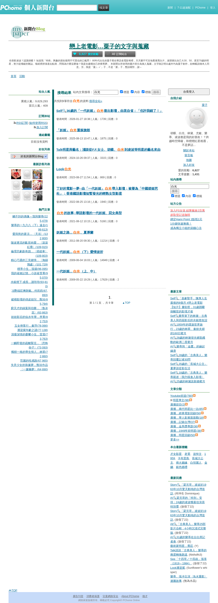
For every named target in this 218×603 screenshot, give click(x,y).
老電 (187, 454)
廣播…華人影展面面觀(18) (187, 417)
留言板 (189, 155)
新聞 (170, 7)
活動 (22, 76)
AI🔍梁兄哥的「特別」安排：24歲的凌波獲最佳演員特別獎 (187, 502)
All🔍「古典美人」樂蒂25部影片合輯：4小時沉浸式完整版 (188, 528)
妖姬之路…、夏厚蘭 (74, 232)
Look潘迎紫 (177, 567)
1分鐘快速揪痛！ (181, 223)
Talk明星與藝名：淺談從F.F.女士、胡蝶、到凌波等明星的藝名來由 (108, 149)
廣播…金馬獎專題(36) (184, 426)
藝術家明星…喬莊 (181, 546)
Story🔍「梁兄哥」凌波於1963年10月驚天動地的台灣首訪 (188, 489)
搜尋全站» (95, 101)
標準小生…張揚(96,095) (32, 268)
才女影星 (176, 454)
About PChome (130, 596)
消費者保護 (92, 596)
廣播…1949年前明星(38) (186, 430)
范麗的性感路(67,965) (34, 360)
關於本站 (189, 150)
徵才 (145, 596)
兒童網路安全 (110, 596)
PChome (200, 7)
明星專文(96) (181, 400)
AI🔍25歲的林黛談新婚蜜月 (187, 381)
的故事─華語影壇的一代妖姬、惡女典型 (89, 213)
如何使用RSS (38, 123)
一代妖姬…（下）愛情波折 (79, 252)
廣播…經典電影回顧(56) (185, 413)
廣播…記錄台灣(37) (182, 422)
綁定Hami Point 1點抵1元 (186, 219)
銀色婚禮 (181, 467)
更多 (174, 439)
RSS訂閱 (22, 123)
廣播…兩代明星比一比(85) (187, 409)
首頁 (13, 76)
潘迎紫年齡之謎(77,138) (32, 330)
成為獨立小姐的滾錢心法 (186, 228)
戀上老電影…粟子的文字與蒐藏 (109, 46)
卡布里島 (183, 458)
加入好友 (189, 164)
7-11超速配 (184, 7)
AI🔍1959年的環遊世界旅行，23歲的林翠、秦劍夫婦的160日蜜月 (187, 329)
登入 (212, 7)
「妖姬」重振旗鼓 (73, 130)
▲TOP (126, 302)
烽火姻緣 (181, 462)
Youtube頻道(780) (181, 395)
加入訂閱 (42, 127)
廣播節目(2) (177, 404)
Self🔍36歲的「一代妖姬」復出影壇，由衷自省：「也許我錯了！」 (109, 111)
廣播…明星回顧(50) (182, 435)
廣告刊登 (78, 596)
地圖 (189, 160)
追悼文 (197, 454)
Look (64, 169)
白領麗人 (196, 462)
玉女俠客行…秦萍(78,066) (31, 325)
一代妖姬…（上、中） (76, 271)
